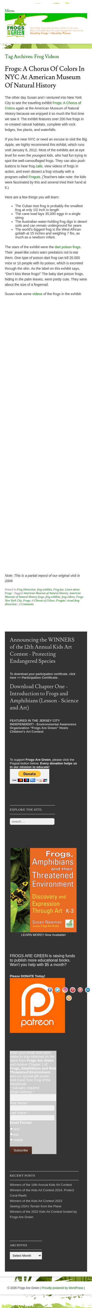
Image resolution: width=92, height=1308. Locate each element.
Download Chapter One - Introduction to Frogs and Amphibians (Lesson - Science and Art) (44, 697)
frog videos (68, 597)
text (16, 1134)
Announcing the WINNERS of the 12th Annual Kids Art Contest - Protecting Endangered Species (42, 650)
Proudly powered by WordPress (62, 1288)
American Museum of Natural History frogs (43, 595)
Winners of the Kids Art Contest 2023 (36, 1201)
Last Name (19, 1113)
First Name (19, 1103)
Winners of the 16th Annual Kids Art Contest (41, 1185)
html (16, 1129)
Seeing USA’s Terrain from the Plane (35, 1206)
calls (39, 166)
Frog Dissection (26, 589)
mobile (18, 1140)
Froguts (34, 177)
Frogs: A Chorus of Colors (38, 600)
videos (37, 294)
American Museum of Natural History (45, 593)
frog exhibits (44, 589)
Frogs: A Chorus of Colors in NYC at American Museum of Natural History (45, 77)
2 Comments (26, 604)
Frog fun (58, 589)
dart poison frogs (67, 247)
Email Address (22, 1092)
